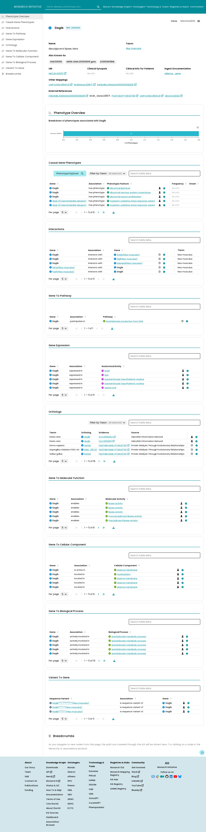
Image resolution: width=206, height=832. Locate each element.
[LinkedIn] (171, 776)
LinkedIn (137, 781)
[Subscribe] (153, 776)
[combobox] (73, 7)
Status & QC (53, 785)
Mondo (71, 767)
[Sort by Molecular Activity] (127, 498)
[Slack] (157, 776)
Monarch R (53, 781)
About (107, 7)
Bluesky (137, 790)
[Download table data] (113, 212)
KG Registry (116, 784)
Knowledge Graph (121, 7)
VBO (70, 794)
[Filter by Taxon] (107, 174)
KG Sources (52, 812)
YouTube (137, 785)
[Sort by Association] (103, 183)
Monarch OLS (117, 767)
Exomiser (93, 771)
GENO (71, 799)
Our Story (30, 767)
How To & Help (54, 790)
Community (196, 7)
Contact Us (31, 781)
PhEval (92, 775)
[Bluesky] (179, 776)
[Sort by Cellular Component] (138, 565)
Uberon (71, 771)
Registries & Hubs (179, 7)
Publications (31, 785)
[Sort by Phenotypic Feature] (130, 183)
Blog (135, 776)
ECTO (70, 808)
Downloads (52, 767)
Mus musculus (133, 48)
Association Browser (52, 823)
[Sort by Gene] (57, 183)
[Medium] (162, 776)
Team (28, 771)
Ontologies (139, 7)
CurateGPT (95, 802)
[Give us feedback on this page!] (202, 752)
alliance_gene (173, 73)
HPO (70, 781)
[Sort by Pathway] (114, 316)
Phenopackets (96, 807)
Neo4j (50, 776)
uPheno (71, 776)
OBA (70, 790)
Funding (29, 790)
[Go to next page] (97, 212)
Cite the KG (52, 803)
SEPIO (71, 803)
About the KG (53, 808)
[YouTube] (175, 776)
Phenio (71, 785)
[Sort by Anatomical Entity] (123, 366)
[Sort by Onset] (197, 183)
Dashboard (52, 817)
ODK (91, 793)
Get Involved (138, 767)
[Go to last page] (103, 212)
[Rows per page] (64, 212)
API (49, 771)
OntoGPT (94, 798)
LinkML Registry (118, 788)
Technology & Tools (158, 7)
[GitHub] (167, 776)
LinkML (92, 780)
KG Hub (114, 779)
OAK (91, 789)
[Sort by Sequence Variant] (71, 698)
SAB (27, 776)
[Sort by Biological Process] (130, 631)
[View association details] (164, 188)
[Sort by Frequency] (185, 183)
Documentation (54, 794)
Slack (136, 771)
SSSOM (92, 784)
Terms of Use (53, 799)
